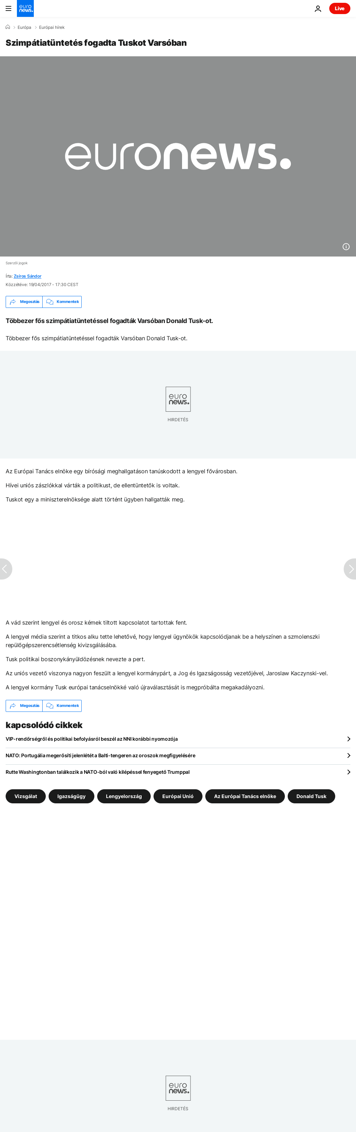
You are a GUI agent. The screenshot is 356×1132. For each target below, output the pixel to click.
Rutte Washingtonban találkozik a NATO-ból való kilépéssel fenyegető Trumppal (98, 772)
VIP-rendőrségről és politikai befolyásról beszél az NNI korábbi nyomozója (92, 739)
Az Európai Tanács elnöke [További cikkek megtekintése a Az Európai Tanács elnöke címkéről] (245, 796)
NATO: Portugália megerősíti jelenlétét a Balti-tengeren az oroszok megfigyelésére (100, 755)
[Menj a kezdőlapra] (25, 8)
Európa (24, 27)
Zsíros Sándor (28, 276)
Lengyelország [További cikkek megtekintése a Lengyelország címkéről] (124, 796)
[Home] (8, 27)
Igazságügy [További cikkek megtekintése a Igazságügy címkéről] (71, 796)
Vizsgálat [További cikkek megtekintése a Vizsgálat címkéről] (25, 796)
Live (340, 8)
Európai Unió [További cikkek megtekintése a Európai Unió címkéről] (178, 796)
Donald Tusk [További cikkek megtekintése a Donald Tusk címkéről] (311, 796)
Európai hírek (52, 27)
